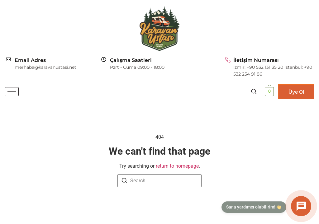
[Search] (124, 181)
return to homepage (177, 166)
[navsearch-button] (253, 91)
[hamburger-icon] (12, 91)
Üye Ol (296, 92)
